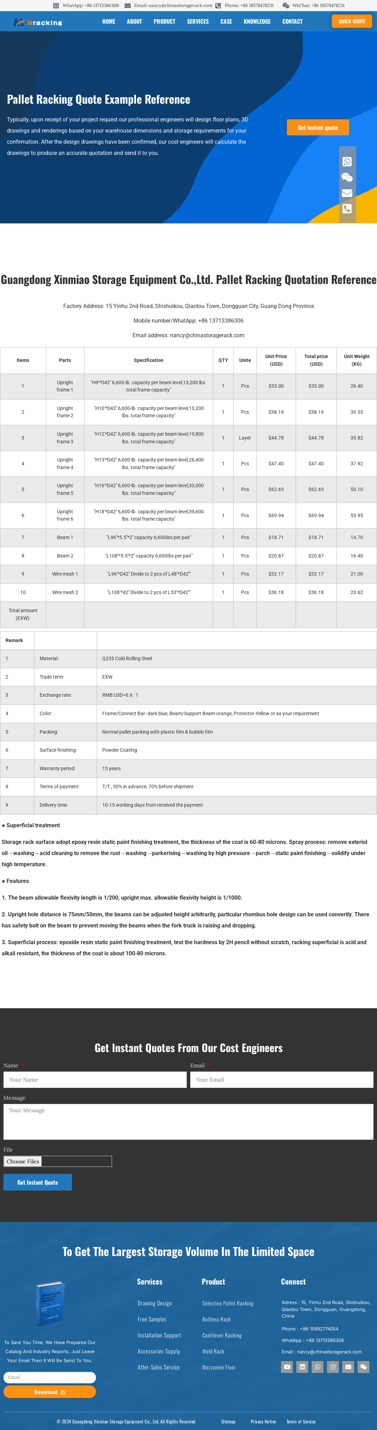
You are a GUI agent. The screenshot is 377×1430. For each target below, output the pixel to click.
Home (108, 21)
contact (292, 21)
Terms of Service (301, 1421)
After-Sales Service (159, 1367)
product (164, 21)
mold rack (213, 1351)
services (198, 21)
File (8, 1150)
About (134, 21)
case (226, 21)
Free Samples (152, 1319)
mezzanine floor (219, 1367)
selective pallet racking (228, 1303)
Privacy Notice (263, 1421)
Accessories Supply (159, 1351)
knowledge (257, 21)
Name (11, 1065)
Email (198, 1065)
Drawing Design (155, 1303)
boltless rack (216, 1319)
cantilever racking (222, 1335)
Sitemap (228, 1421)
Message (14, 1098)
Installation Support (159, 1335)
